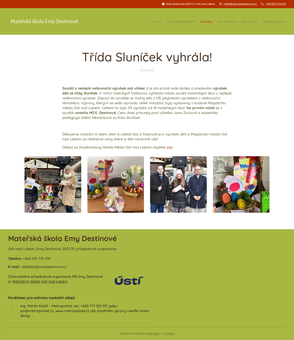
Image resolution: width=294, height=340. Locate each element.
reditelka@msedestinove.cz (240, 4)
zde (169, 147)
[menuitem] (140, 21)
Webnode (152, 333)
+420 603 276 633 (275, 4)
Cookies (168, 333)
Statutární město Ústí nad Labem (40, 281)
